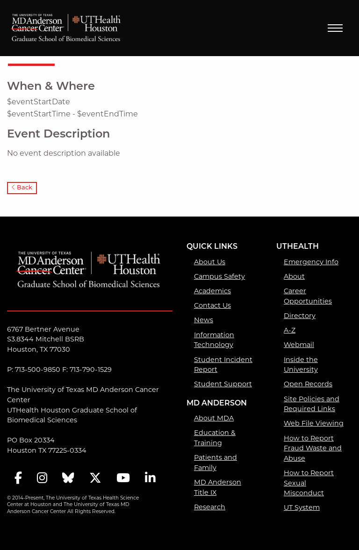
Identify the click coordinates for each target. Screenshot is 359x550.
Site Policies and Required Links (311, 404)
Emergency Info (311, 262)
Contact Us (212, 306)
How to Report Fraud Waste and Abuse (313, 449)
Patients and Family (215, 463)
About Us (209, 262)
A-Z (289, 330)
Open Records (308, 384)
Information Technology (214, 340)
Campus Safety (219, 277)
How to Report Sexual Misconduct (309, 483)
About (294, 277)
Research (209, 507)
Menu (335, 28)
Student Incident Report (223, 365)
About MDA (214, 418)
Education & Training (215, 438)
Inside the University (301, 365)
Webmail (299, 345)
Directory (300, 316)
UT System (302, 508)
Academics (212, 291)
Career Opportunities (308, 296)
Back (22, 188)
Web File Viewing (314, 423)
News (203, 320)
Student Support (223, 384)
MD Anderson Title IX (217, 488)
